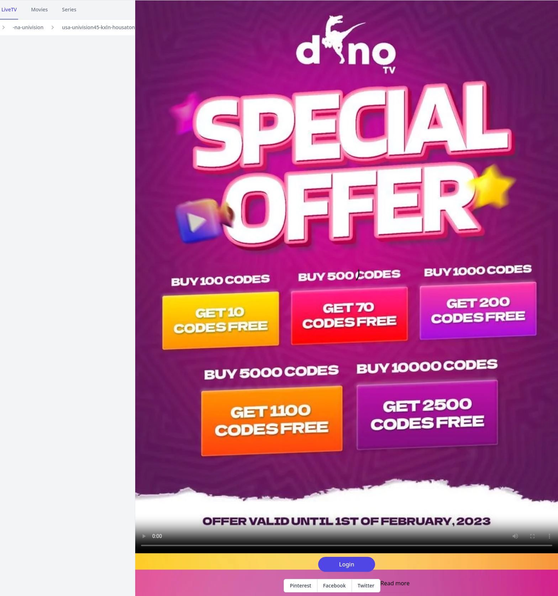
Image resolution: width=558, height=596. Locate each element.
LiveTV (9, 9)
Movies (39, 9)
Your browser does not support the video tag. (346, 276)
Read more (395, 583)
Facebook (334, 585)
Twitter (366, 585)
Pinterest (300, 585)
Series (69, 9)
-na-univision (28, 27)
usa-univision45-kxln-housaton (98, 27)
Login (346, 564)
